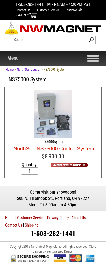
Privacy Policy (58, 218)
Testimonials (73, 10)
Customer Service (47, 10)
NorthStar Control (28, 70)
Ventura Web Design (59, 251)
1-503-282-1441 (30, 4)
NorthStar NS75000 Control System (53, 149)
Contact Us (23, 10)
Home (10, 70)
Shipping (31, 225)
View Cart (26, 15)
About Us (79, 218)
